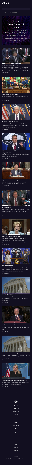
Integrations (16, 408)
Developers (16, 419)
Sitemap (27, 458)
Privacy (15, 458)
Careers (16, 422)
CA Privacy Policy (21, 458)
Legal (4, 458)
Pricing (16, 414)
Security (7, 458)
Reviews (9, 461)
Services (16, 405)
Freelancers (16, 425)
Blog (16, 417)
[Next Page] (16, 392)
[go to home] (16, 401)
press (16, 428)
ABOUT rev (16, 411)
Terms (11, 458)
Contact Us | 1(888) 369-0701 (18, 461)
